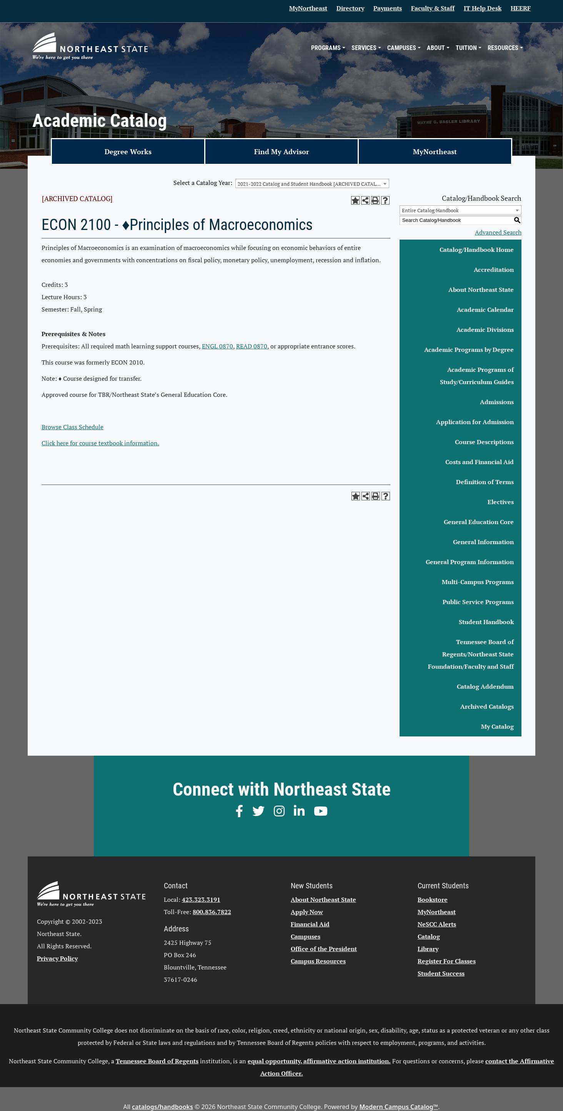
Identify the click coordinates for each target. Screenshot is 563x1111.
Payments (387, 8)
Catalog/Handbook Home (477, 249)
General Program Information (470, 562)
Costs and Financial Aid (479, 462)
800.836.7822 (212, 912)
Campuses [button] (401, 48)
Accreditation (494, 269)
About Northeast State (481, 289)
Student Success (441, 973)
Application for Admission (475, 422)
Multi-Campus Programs (478, 582)
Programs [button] (326, 48)
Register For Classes (447, 961)
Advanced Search (498, 232)
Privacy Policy (57, 958)
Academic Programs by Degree (469, 349)
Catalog (429, 936)
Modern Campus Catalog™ (398, 1107)
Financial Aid (310, 924)
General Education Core (479, 522)
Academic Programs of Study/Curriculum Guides (477, 375)
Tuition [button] (466, 48)
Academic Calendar (485, 309)
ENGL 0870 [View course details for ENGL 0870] (217, 346)
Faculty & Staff (433, 8)
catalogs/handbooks (162, 1107)
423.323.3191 (201, 899)
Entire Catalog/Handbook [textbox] (430, 210)
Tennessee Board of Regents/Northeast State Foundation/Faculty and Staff (471, 654)
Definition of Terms (485, 482)
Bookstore (433, 899)
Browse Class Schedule (72, 427)
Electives (501, 502)
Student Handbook (486, 622)
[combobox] (312, 183)
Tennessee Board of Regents (157, 1061)
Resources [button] (503, 48)
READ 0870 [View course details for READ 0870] (251, 346)
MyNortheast (308, 8)
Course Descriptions (484, 442)
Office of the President (324, 948)
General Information (483, 542)
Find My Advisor (281, 151)
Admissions (497, 402)
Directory (350, 8)
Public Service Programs (478, 602)
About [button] (436, 48)
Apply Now (307, 912)
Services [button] (363, 48)
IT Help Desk (482, 8)
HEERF (521, 8)
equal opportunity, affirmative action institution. (319, 1061)
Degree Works (128, 151)
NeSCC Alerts (437, 924)
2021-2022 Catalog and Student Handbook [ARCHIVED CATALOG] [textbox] (311, 183)
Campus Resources (318, 961)
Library (428, 948)
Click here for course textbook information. (100, 443)
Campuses (305, 936)
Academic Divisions (485, 329)
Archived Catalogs (487, 706)
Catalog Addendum (485, 686)
